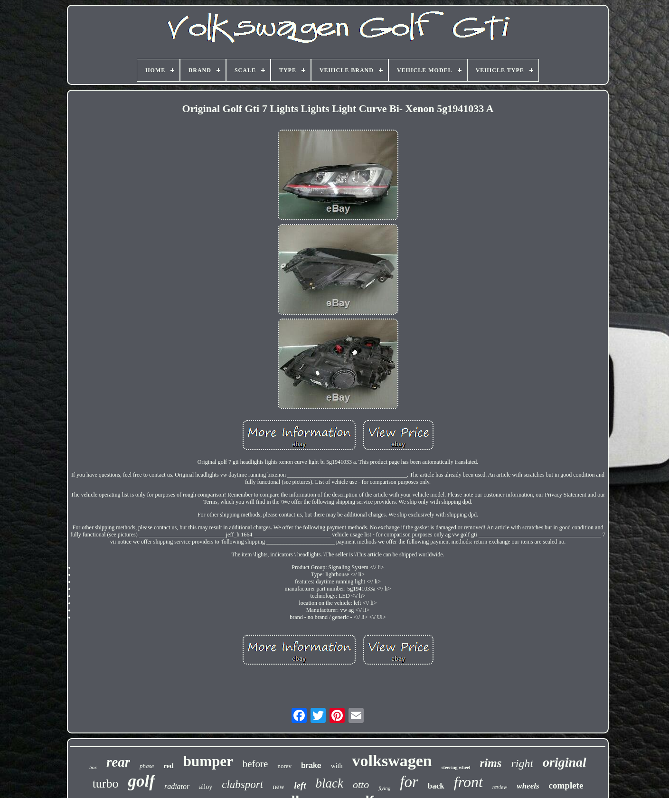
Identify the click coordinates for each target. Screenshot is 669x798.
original (564, 762)
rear (118, 762)
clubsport (242, 784)
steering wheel (456, 767)
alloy (205, 786)
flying (384, 788)
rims (491, 763)
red (168, 766)
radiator (176, 786)
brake (311, 765)
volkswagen (392, 761)
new (278, 786)
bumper (208, 761)
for (409, 781)
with (337, 766)
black (329, 783)
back (436, 785)
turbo (106, 783)
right (522, 763)
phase (147, 766)
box (93, 767)
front (468, 781)
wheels (528, 785)
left (300, 785)
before (255, 764)
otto (361, 784)
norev (284, 766)
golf (141, 781)
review (500, 787)
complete (566, 785)
